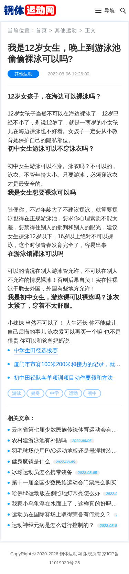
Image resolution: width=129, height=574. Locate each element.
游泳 (16, 393)
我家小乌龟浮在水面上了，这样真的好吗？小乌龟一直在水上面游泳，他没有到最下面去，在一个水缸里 (64, 504)
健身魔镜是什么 (31, 461)
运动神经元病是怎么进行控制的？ (53, 525)
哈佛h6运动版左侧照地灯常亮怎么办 (56, 493)
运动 (73, 393)
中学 (54, 393)
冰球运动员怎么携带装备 (42, 472)
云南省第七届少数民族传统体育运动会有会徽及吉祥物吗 (64, 430)
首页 (41, 30)
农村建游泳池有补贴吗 (39, 440)
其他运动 (66, 30)
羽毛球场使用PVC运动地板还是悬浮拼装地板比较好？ (64, 451)
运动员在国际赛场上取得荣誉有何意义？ (61, 514)
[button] (105, 11)
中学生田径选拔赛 (36, 350)
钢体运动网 (71, 553)
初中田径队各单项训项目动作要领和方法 (63, 378)
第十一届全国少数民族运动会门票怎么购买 (64, 482)
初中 (92, 393)
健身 (35, 393)
